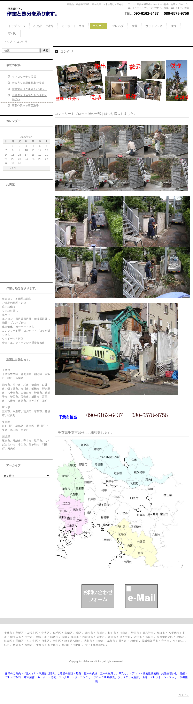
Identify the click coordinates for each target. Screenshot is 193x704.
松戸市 (112, 632)
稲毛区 (57, 632)
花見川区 (32, 632)
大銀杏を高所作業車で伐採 (28, 82)
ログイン (183, 695)
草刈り (12, 33)
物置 (134, 26)
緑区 (79, 632)
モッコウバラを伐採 (24, 76)
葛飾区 (181, 636)
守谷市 (165, 640)
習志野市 (148, 632)
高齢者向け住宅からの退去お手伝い (29, 97)
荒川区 (57, 640)
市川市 (100, 632)
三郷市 (100, 640)
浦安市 (89, 632)
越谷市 (123, 640)
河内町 (78, 644)
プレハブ (118, 26)
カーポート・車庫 (73, 26)
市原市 (149, 636)
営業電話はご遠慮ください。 (29, 89)
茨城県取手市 (150, 640)
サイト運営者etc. (95, 644)
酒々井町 (125, 636)
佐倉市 (100, 636)
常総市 (29, 644)
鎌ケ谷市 (15, 636)
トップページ (16, 26)
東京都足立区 (165, 636)
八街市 (138, 636)
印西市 (54, 636)
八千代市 (174, 632)
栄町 (64, 636)
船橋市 (161, 632)
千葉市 (8, 632)
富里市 (112, 636)
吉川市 (88, 640)
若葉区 (68, 632)
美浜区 (20, 632)
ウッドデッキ (154, 26)
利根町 (66, 644)
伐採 (173, 26)
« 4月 (13, 168)
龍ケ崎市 (53, 644)
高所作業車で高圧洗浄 (25, 105)
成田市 (75, 636)
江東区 (8, 640)
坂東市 (17, 644)
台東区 (45, 640)
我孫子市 (41, 636)
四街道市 (87, 636)
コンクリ (98, 26)
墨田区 (20, 640)
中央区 (45, 632)
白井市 (29, 636)
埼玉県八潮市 (72, 640)
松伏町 (134, 640)
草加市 (111, 640)
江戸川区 (32, 640)
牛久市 (40, 644)
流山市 (124, 632)
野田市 (135, 632)
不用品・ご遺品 (43, 26)
